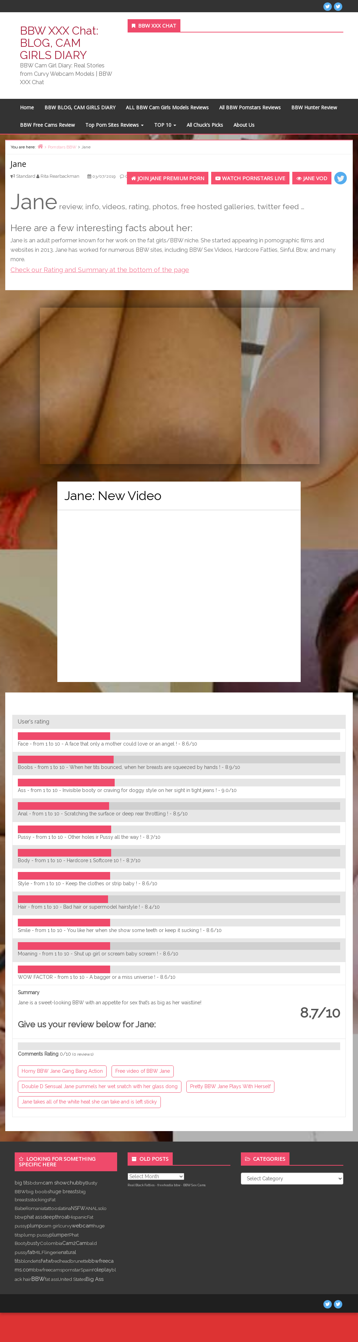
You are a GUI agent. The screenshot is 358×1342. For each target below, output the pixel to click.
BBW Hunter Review (314, 107)
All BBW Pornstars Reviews (250, 107)
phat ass (33, 1217)
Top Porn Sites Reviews (114, 125)
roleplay (102, 1270)
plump (34, 1226)
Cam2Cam (74, 1243)
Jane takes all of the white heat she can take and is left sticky (89, 1102)
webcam (82, 1226)
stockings (39, 1199)
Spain (86, 1270)
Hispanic (78, 1217)
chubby (76, 1183)
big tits (22, 1183)
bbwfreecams (47, 1270)
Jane (18, 163)
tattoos (51, 1208)
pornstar (71, 1270)
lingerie (52, 1252)
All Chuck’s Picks (205, 125)
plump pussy (35, 1235)
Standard (25, 176)
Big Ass (94, 1279)
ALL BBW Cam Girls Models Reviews (167, 107)
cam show (55, 1183)
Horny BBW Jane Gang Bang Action (62, 1071)
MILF (39, 1252)
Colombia (51, 1243)
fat (30, 1252)
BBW (38, 1279)
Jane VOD (311, 178)
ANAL (91, 1208)
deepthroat (56, 1217)
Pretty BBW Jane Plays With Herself (230, 1086)
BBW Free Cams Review (47, 125)
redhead (61, 1261)
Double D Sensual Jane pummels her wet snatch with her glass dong (100, 1086)
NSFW (78, 1208)
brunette (79, 1261)
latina (65, 1208)
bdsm (36, 1183)
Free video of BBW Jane (142, 1071)
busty (33, 1243)
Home (27, 107)
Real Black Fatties (141, 1185)
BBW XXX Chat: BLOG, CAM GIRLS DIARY (59, 42)
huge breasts (64, 1191)
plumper (59, 1235)
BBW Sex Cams (194, 1185)
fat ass (51, 1279)
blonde (28, 1261)
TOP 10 (165, 125)
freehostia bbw (168, 1185)
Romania (35, 1208)
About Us (244, 125)
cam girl (51, 1226)
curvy (66, 1226)
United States (72, 1279)
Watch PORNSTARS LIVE (250, 178)
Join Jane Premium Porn (167, 178)
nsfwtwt (44, 1261)
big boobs (38, 1191)
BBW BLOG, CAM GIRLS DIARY (79, 107)
